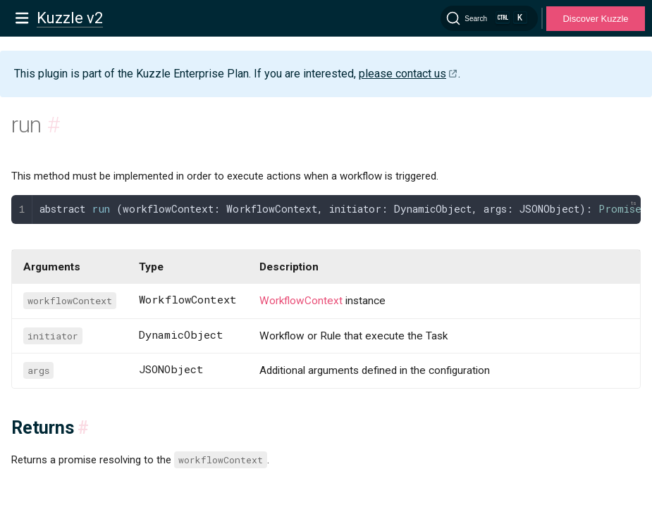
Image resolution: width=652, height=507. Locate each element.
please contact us (402, 73)
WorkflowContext (301, 300)
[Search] (489, 18)
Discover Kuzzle (595, 18)
